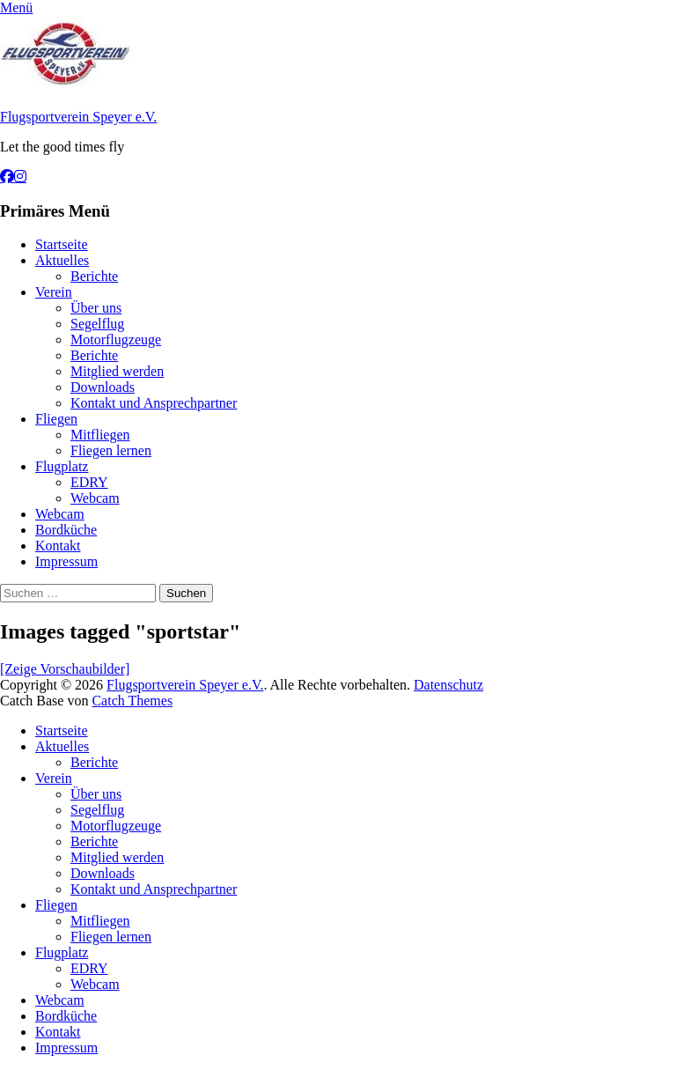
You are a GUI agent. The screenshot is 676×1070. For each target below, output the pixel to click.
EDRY (89, 482)
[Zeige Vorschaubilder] (64, 668)
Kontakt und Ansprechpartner (153, 402)
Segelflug (97, 323)
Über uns (95, 307)
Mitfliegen (100, 434)
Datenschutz (448, 684)
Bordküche (66, 529)
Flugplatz (61, 466)
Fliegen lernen (110, 450)
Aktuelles (62, 260)
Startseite (61, 244)
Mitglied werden (117, 371)
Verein (53, 291)
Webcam (95, 498)
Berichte (94, 276)
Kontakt (58, 545)
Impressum (66, 561)
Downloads (102, 387)
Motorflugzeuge (115, 339)
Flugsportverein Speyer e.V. (78, 116)
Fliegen (56, 418)
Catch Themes (132, 700)
